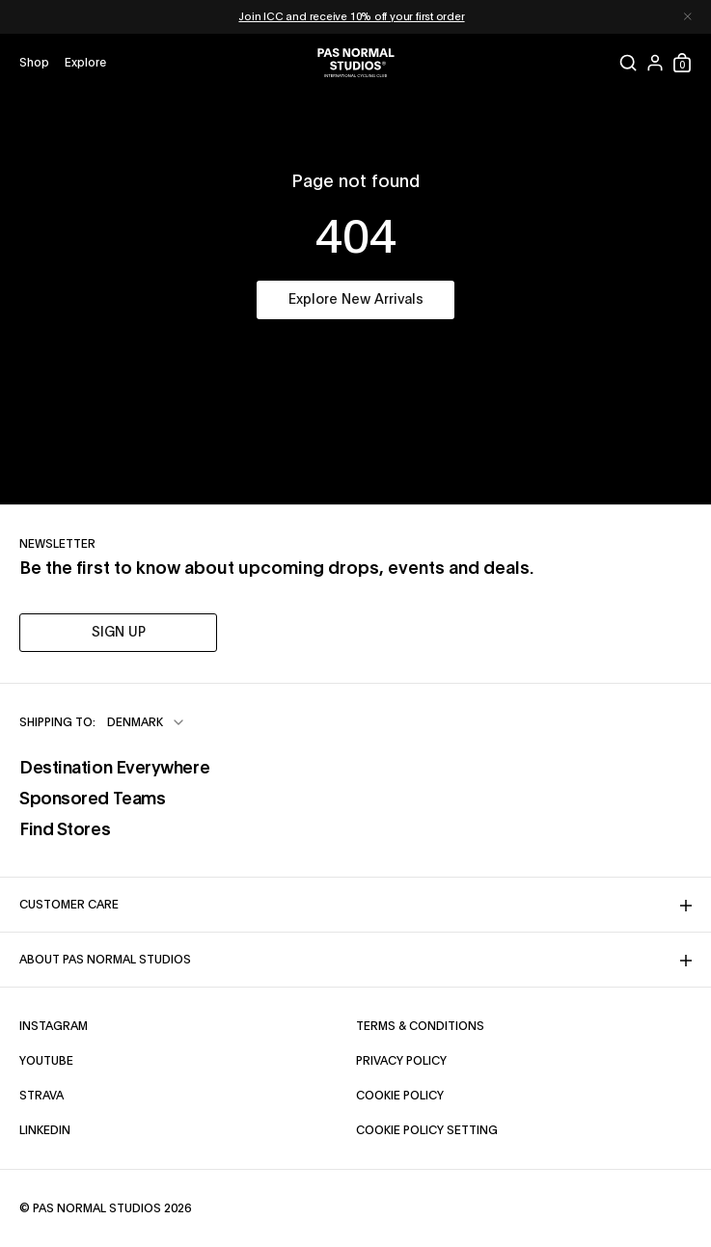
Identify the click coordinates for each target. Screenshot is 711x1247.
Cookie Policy (400, 1095)
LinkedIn (44, 1130)
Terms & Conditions (420, 1026)
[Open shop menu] (34, 62)
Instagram (53, 1026)
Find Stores (64, 830)
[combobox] (147, 722)
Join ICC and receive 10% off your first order (351, 17)
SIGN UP (119, 632)
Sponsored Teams (92, 799)
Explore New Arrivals (356, 300)
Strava (41, 1095)
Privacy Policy (401, 1061)
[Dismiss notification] (688, 17)
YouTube (46, 1061)
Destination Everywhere (114, 768)
